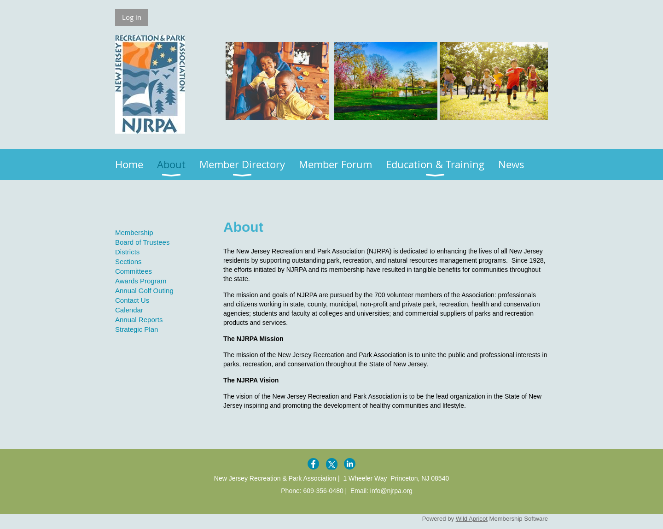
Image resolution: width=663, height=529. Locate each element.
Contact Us (132, 300)
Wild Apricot (472, 518)
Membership (134, 232)
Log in (131, 17)
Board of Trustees (142, 242)
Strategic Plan (136, 329)
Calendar (129, 310)
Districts (127, 252)
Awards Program (140, 281)
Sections (128, 261)
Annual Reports (139, 319)
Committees (133, 271)
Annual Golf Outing (144, 290)
